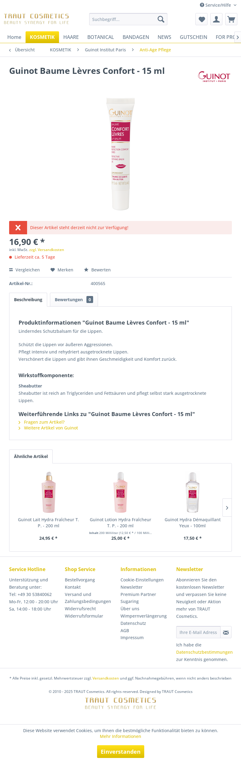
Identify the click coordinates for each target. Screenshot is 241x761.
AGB (124, 630)
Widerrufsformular (84, 616)
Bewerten (97, 270)
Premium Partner (138, 594)
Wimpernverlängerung (143, 616)
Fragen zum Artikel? (42, 422)
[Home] (14, 37)
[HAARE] (71, 37)
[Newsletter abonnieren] (226, 632)
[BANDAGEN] (135, 37)
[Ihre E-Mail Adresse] (198, 632)
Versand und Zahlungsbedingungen (88, 597)
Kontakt (73, 587)
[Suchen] (161, 19)
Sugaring (129, 601)
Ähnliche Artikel (31, 456)
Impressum (132, 637)
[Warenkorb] (231, 19)
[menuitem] (128, 19)
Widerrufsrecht (80, 608)
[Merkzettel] (201, 19)
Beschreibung (28, 299)
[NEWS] (164, 37)
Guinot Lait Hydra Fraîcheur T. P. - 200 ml (48, 523)
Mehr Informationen (120, 736)
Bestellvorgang (80, 580)
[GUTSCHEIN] (193, 37)
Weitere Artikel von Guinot (48, 428)
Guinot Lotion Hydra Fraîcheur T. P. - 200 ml (120, 523)
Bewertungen (74, 299)
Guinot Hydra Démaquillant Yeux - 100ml (193, 523)
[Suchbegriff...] (128, 19)
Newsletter (131, 587)
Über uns (129, 608)
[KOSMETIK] (42, 37)
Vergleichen (24, 270)
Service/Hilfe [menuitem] (216, 5)
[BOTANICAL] (100, 37)
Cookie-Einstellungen (142, 580)
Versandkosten (106, 678)
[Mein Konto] (216, 19)
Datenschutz (133, 623)
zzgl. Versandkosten (46, 249)
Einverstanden (121, 751)
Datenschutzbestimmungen (204, 652)
